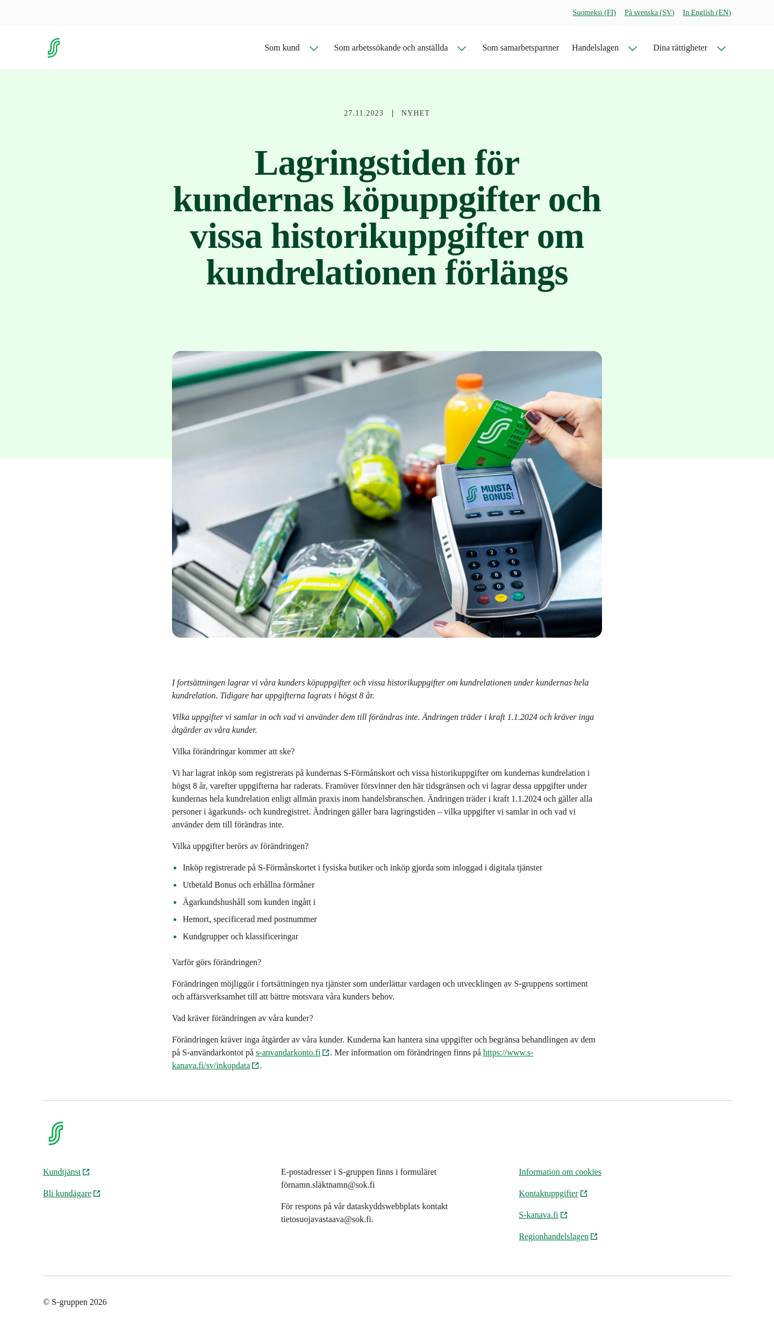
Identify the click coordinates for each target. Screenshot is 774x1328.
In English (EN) (707, 13)
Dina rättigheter (680, 47)
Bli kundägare (72, 1193)
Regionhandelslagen (558, 1236)
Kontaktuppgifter (553, 1193)
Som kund (281, 47)
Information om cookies (560, 1171)
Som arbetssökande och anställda (391, 47)
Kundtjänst (66, 1171)
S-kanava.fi (543, 1214)
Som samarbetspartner (520, 47)
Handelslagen (595, 47)
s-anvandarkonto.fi (293, 1052)
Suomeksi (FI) (595, 13)
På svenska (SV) (650, 13)
